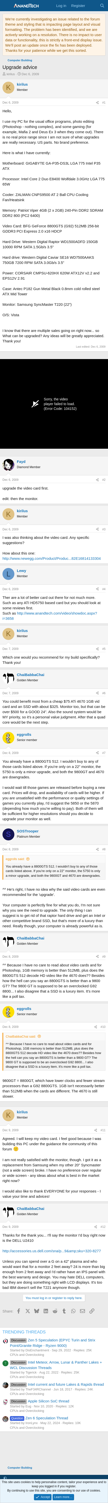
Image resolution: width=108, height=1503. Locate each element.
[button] (5, 1478)
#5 (104, 649)
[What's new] (92, 5)
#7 (104, 753)
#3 (104, 529)
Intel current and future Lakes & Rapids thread (57, 1384)
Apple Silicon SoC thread (39, 1401)
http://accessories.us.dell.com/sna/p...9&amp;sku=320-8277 (51, 1251)
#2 (104, 480)
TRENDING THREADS (24, 1332)
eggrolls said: (15, 859)
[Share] (97, 103)
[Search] (102, 5)
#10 (103, 1027)
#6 (104, 693)
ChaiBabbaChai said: (21, 1036)
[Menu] (7, 6)
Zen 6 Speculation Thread (39, 1418)
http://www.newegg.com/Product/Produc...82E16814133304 (51, 558)
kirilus (11, 74)
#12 (103, 1227)
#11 (103, 1130)
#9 (104, 956)
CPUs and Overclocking (27, 1355)
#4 (104, 589)
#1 (104, 102)
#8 (104, 849)
